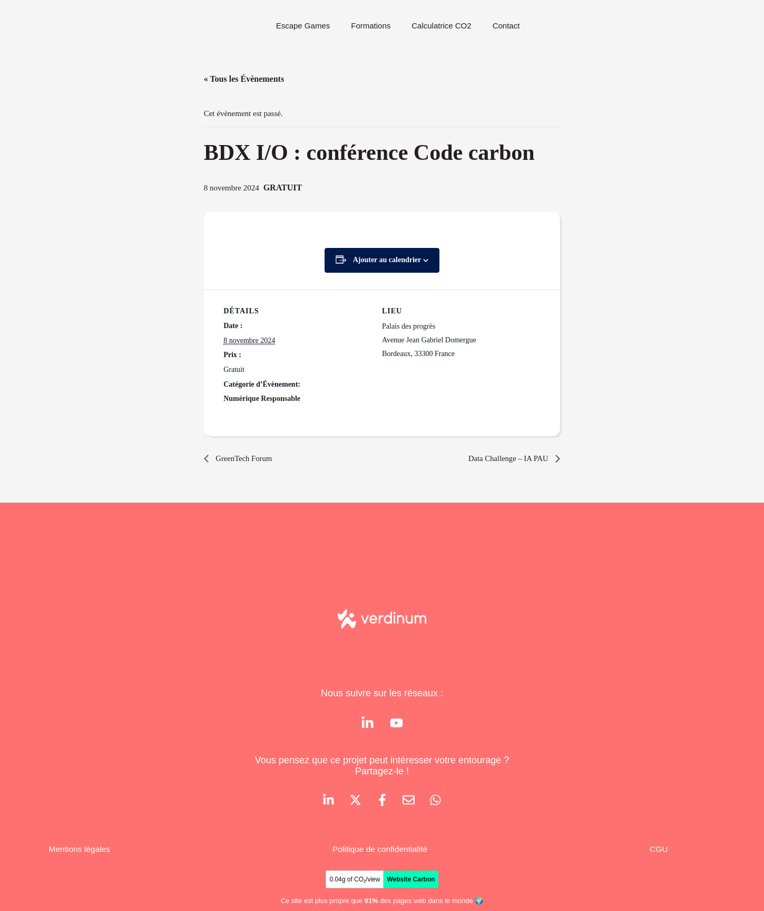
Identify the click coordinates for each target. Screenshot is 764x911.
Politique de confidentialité (380, 851)
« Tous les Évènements (244, 78)
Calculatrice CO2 (441, 25)
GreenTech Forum (246, 458)
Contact (506, 25)
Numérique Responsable (261, 398)
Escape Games (303, 25)
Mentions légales (80, 851)
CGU (658, 851)
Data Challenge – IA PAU (506, 458)
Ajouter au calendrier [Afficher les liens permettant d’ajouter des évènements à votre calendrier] (387, 260)
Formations (370, 25)
